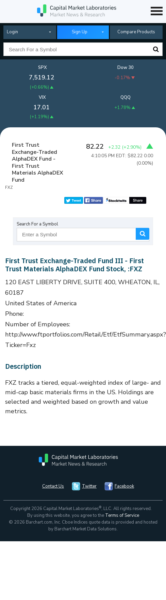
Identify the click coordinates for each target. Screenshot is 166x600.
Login (12, 32)
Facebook (124, 486)
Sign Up (79, 32)
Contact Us (53, 486)
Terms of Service (122, 515)
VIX (42, 97)
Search (156, 49)
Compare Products (136, 32)
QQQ (125, 97)
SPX (42, 68)
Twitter (89, 486)
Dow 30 (125, 68)
